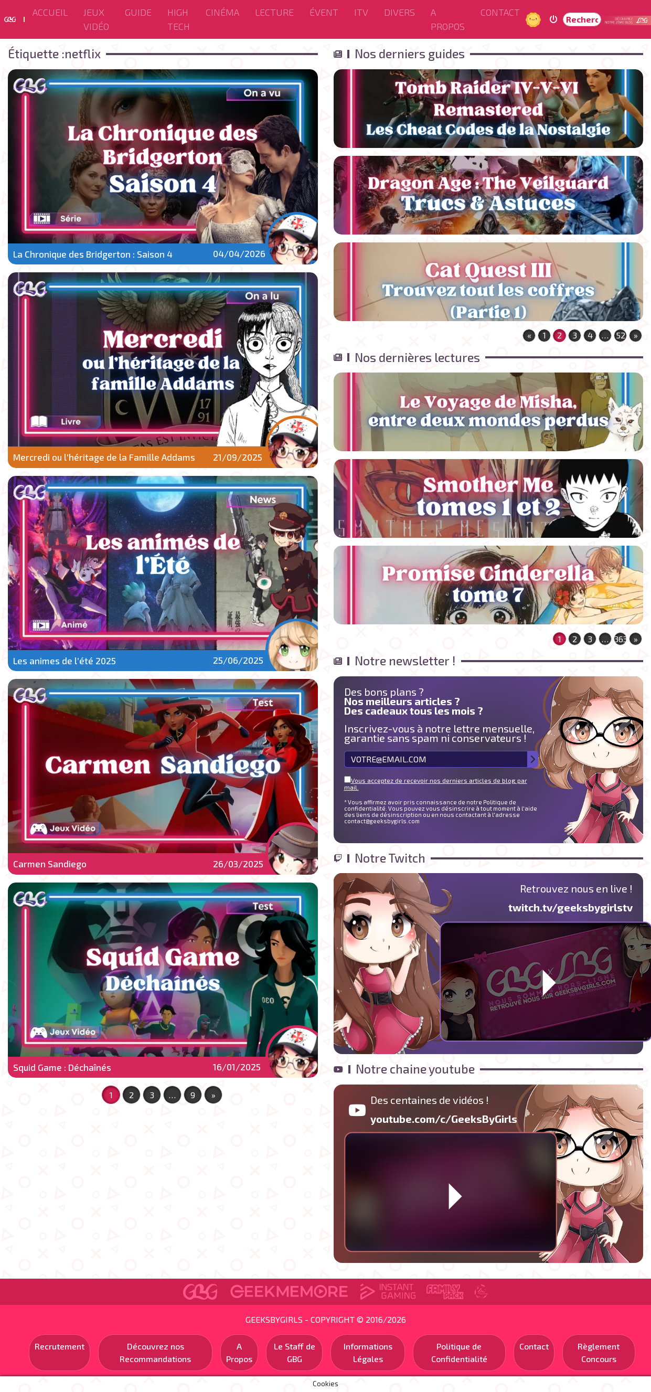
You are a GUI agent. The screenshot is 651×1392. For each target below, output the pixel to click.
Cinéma (222, 12)
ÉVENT (324, 12)
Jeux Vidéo (96, 19)
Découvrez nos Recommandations (155, 1352)
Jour (534, 19)
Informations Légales (368, 1352)
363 (620, 639)
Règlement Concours (599, 1352)
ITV (361, 12)
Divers (399, 12)
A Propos (448, 19)
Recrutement (59, 1346)
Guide (138, 12)
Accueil (50, 12)
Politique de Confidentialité (459, 1352)
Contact (500, 12)
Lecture (274, 12)
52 (620, 335)
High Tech (178, 19)
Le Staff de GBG (294, 1352)
